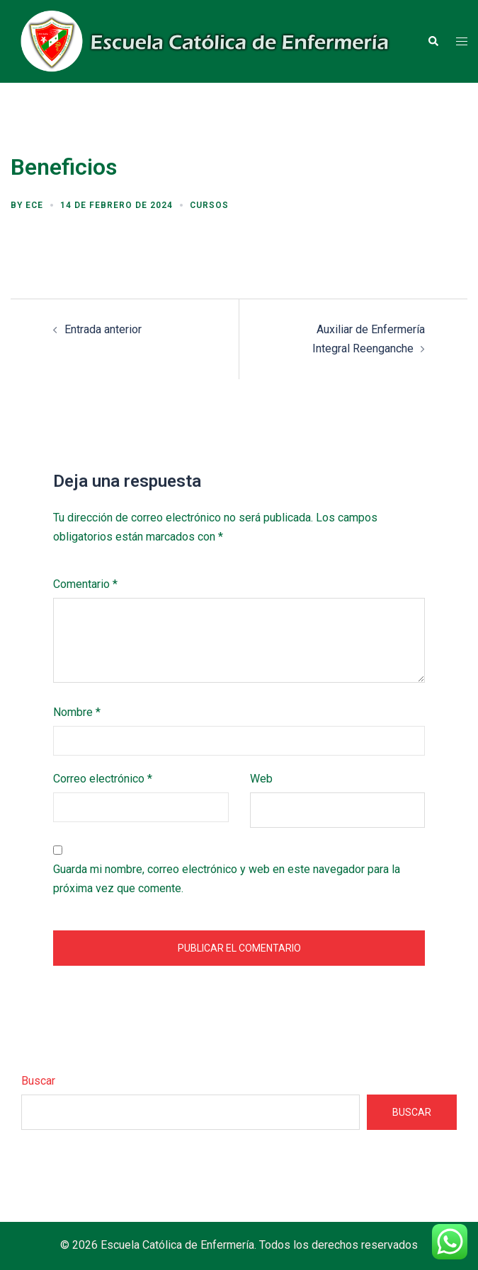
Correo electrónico (102, 778)
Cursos (209, 205)
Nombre (77, 712)
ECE (34, 205)
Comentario (85, 584)
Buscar (38, 1080)
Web (261, 778)
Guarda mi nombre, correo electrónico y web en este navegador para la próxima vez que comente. (226, 878)
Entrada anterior (103, 329)
